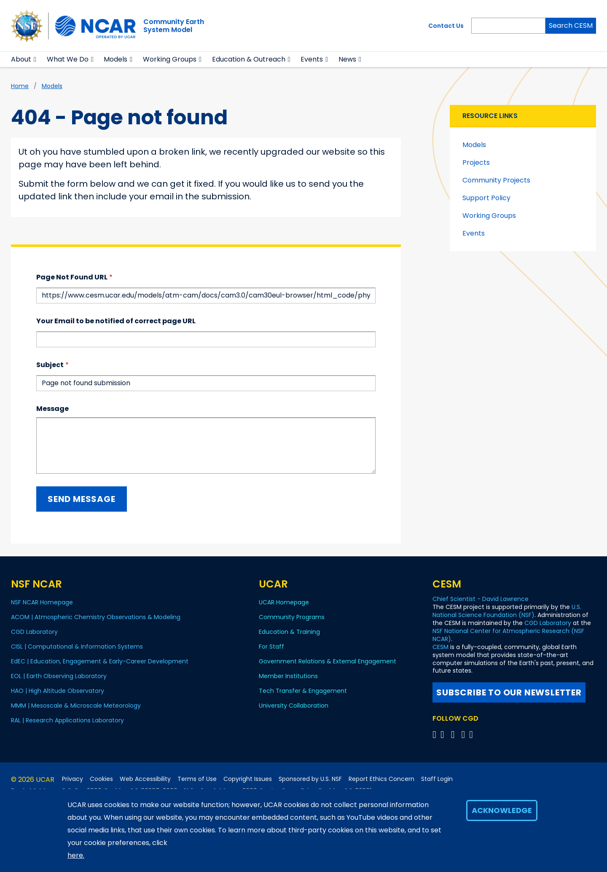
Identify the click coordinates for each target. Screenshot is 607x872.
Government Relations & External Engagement (327, 661)
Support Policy (486, 198)
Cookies (101, 779)
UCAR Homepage (284, 602)
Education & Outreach (248, 59)
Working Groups (169, 59)
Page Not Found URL (71, 277)
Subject (50, 365)
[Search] (508, 26)
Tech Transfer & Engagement (303, 691)
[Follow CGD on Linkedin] (472, 734)
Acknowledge (502, 810)
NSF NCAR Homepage (42, 602)
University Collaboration (293, 705)
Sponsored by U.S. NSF (310, 779)
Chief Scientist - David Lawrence (480, 599)
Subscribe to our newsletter (509, 692)
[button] (35, 59)
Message (52, 408)
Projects (476, 162)
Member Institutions (288, 676)
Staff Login (437, 779)
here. (75, 855)
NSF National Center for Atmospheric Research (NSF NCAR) (508, 635)
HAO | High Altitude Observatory (57, 691)
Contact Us (446, 25)
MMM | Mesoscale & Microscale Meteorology (76, 705)
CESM (440, 647)
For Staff (271, 646)
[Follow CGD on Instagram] (464, 734)
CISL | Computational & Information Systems (77, 646)
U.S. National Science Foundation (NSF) (506, 611)
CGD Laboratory (34, 632)
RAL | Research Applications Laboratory (67, 720)
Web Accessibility (145, 779)
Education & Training (289, 632)
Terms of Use (197, 779)
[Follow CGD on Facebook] (444, 734)
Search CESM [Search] (571, 25)
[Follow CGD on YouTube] (455, 734)
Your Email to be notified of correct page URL (116, 321)
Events (312, 59)
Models (115, 59)
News (347, 59)
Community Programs (292, 617)
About (21, 59)
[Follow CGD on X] (435, 734)
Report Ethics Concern (381, 779)
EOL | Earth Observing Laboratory (59, 676)
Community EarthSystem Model (173, 26)
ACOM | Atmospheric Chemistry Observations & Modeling (95, 617)
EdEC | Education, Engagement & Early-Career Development (99, 661)
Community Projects (496, 180)
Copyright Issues (247, 779)
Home (20, 86)
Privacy (72, 779)
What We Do (68, 59)
